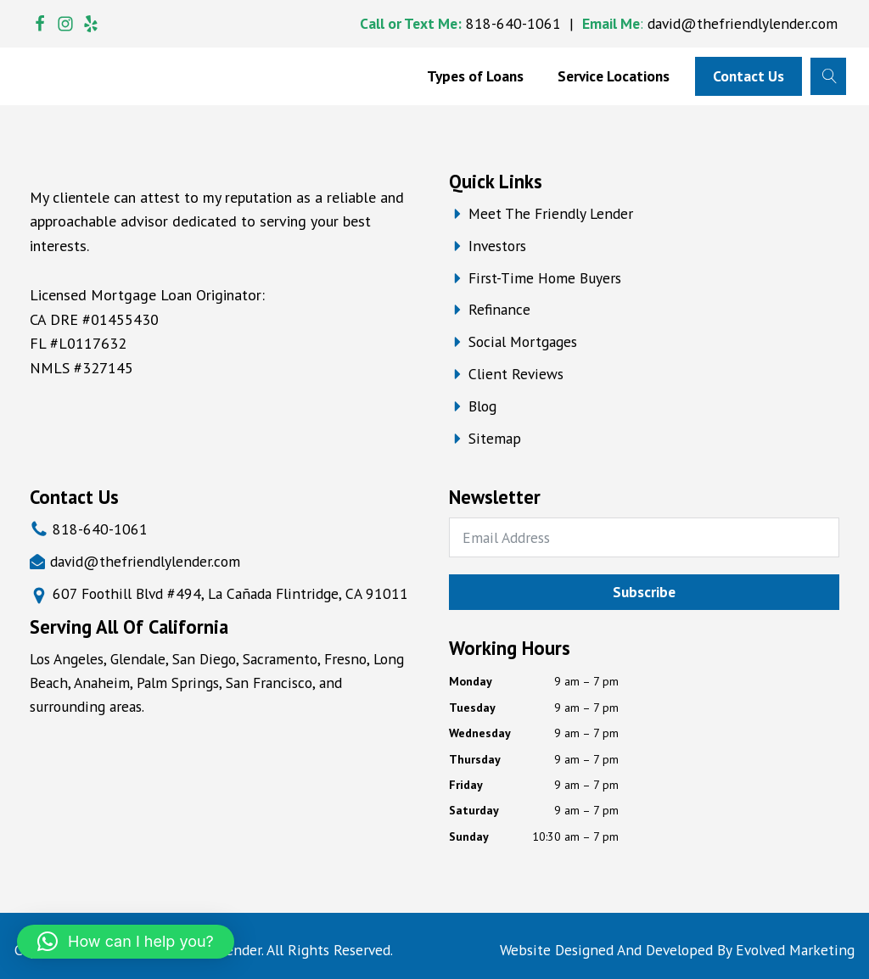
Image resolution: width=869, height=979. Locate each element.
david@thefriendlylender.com (743, 23)
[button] (125, 942)
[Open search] (827, 76)
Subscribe (644, 591)
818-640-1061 (513, 23)
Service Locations (614, 76)
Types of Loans (475, 76)
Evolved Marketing (795, 949)
